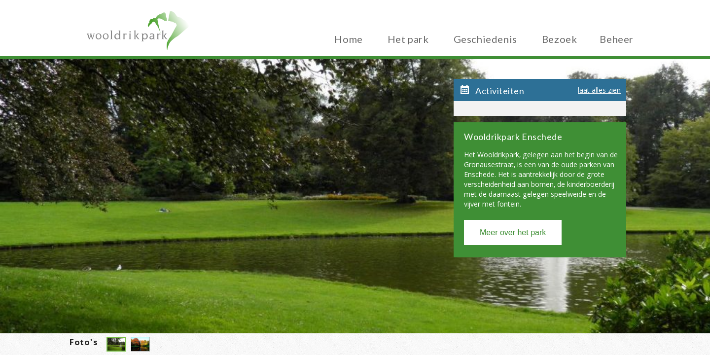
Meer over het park (513, 232)
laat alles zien (599, 91)
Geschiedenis (485, 37)
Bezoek (559, 37)
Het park (408, 37)
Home (348, 37)
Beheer (617, 37)
